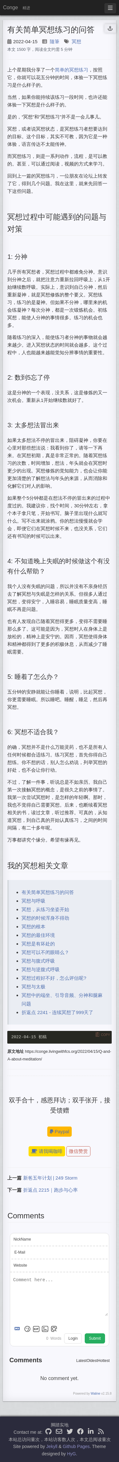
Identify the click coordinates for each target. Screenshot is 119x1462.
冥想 (76, 41)
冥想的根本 (33, 926)
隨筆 (54, 41)
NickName (22, 1239)
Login (73, 1339)
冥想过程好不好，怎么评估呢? (54, 978)
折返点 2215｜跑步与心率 (50, 1190)
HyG (71, 1453)
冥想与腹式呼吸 (38, 961)
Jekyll (51, 1446)
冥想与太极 (33, 986)
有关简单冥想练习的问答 (48, 892)
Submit (95, 1339)
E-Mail (19, 1252)
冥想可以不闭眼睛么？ (45, 952)
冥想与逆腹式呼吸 (41, 969)
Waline (95, 1394)
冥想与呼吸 (33, 901)
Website (20, 1265)
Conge (10, 7)
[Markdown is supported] (18, 1329)
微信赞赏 (78, 1151)
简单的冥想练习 (71, 69)
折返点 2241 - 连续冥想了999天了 (57, 1012)
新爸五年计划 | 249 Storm (50, 1178)
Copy (105, 1035)
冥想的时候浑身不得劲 (45, 918)
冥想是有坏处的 (38, 943)
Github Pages (76, 1446)
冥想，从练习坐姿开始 (45, 909)
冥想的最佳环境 (38, 935)
